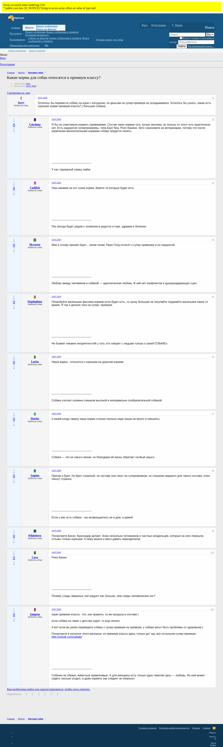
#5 (213, 296)
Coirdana (35, 124)
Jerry (28, 83)
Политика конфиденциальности (174, 728)
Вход (3, 58)
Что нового (16, 33)
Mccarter (34, 244)
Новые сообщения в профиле (62, 32)
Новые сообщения (46, 26)
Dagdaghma (35, 301)
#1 (213, 97)
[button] (23, 33)
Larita (35, 361)
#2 (213, 119)
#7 (213, 413)
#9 (213, 530)
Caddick (35, 187)
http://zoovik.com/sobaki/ (67, 636)
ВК (46, 45)
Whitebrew (34, 535)
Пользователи (17, 39)
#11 (212, 609)
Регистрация (7, 64)
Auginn (34, 475)
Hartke (35, 418)
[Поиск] (176, 25)
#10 (212, 552)
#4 (213, 239)
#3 (213, 182)
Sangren (35, 614)
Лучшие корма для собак (109, 39)
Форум (29, 27)
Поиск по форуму (46, 29)
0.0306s (213, 745)
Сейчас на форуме (38, 38)
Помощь (196, 728)
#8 (213, 470)
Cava (35, 557)
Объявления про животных (25, 45)
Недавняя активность (37, 35)
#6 (213, 356)
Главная (15, 27)
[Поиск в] (210, 34)
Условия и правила (147, 728)
